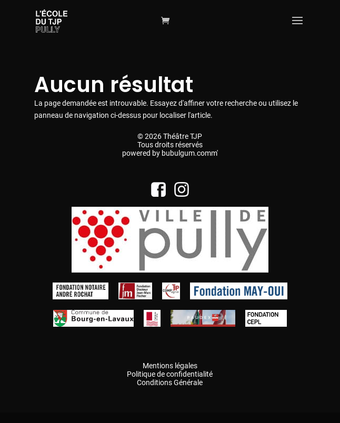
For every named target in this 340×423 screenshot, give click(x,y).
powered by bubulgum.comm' (170, 153)
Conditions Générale (170, 382)
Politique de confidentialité (170, 374)
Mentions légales (170, 365)
